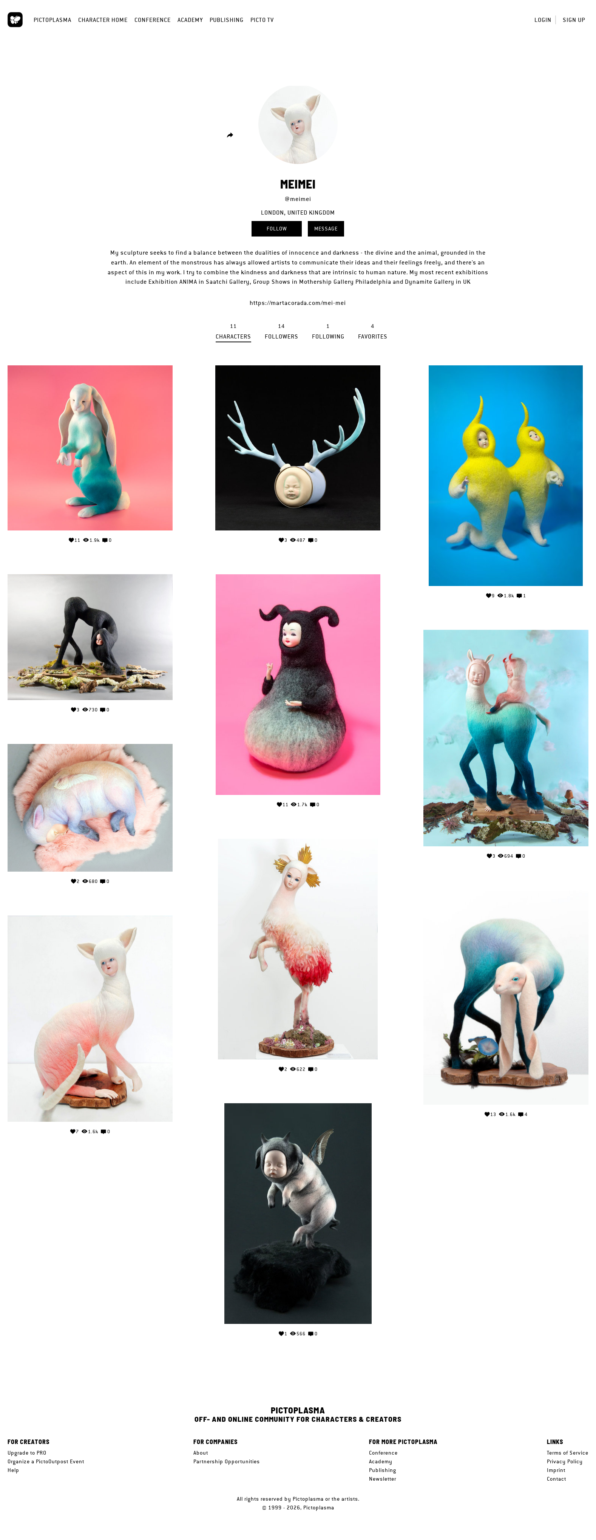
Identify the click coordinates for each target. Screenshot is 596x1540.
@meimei (298, 199)
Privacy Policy (565, 1461)
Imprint (556, 1470)
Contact (556, 1478)
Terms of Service (567, 1452)
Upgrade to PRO (27, 1452)
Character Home (103, 20)
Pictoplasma (52, 20)
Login (542, 20)
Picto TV (262, 20)
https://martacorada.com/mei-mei (298, 303)
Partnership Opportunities (226, 1461)
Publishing (227, 20)
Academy (190, 20)
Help (13, 1470)
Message (326, 228)
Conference (152, 20)
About (200, 1452)
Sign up (574, 20)
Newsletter (382, 1478)
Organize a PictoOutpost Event (46, 1461)
